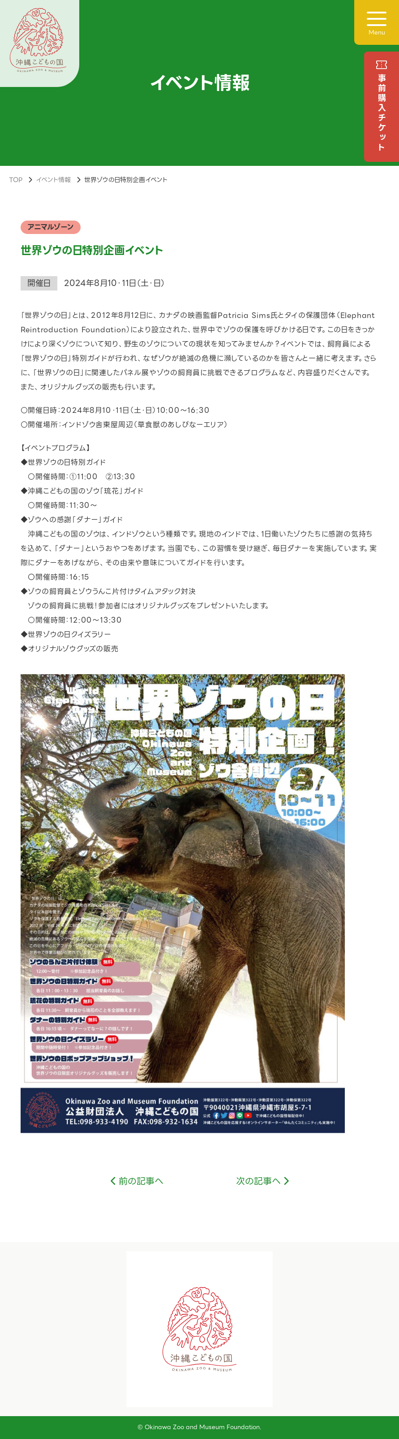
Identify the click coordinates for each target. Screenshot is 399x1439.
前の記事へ (141, 1181)
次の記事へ (258, 1181)
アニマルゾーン (50, 227)
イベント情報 (53, 180)
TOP (15, 180)
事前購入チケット (381, 113)
